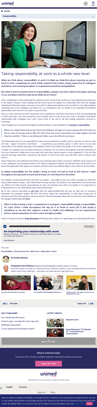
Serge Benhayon (32, 218)
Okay (89, 404)
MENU (93, 4)
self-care (35, 191)
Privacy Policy (79, 404)
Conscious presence (21, 251)
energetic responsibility (79, 125)
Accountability (6, 251)
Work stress (35, 251)
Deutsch (23, 387)
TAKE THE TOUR (48, 364)
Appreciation (46, 251)
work (28, 199)
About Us (41, 392)
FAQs (53, 392)
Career (54, 251)
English (9, 387)
